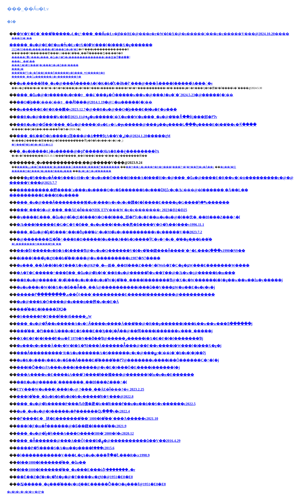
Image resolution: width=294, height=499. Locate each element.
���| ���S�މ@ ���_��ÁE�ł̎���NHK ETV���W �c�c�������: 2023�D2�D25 (102, 210)
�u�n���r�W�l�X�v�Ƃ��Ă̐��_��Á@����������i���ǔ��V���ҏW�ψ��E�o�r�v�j (116, 287)
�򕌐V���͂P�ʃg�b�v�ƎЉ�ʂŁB (32, 144)
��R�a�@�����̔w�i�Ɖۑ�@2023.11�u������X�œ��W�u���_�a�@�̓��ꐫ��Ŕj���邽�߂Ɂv (117, 117)
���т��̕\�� (23, 61)
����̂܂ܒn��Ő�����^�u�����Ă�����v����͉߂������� (68, 167)
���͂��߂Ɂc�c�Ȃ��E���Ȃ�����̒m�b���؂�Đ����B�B (58, 72)
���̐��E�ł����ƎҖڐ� (41, 309)
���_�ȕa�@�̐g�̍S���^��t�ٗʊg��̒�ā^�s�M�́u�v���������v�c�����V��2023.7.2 (109, 232)
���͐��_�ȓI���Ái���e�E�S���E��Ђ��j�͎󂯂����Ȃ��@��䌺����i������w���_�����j (115, 331)
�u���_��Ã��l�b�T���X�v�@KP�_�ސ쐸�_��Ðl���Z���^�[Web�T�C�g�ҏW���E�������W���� (133, 265)
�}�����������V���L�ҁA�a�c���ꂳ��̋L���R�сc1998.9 (83, 455)
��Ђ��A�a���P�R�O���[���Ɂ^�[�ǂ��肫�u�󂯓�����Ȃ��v (170, 167)
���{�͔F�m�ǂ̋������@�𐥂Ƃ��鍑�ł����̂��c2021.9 (71, 426)
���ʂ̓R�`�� (22, 38)
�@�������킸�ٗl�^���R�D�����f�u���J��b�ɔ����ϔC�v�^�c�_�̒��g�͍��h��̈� (114, 239)
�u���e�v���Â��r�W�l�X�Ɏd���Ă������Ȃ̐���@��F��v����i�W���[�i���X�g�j (119, 346)
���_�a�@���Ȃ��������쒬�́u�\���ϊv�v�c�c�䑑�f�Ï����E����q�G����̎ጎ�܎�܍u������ (123, 202)
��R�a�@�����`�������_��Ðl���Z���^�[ (72, 382)
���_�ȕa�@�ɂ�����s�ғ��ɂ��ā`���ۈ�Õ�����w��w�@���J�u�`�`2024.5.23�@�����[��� (125, 95)
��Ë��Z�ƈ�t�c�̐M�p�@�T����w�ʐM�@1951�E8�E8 (75, 477)
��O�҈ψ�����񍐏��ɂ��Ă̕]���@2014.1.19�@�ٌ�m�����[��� (84, 102)
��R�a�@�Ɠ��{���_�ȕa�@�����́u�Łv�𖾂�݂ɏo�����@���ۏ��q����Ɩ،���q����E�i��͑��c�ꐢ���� (136, 125)
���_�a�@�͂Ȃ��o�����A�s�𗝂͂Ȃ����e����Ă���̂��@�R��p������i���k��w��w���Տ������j (134, 324)
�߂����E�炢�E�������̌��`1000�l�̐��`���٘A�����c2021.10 (87, 418)
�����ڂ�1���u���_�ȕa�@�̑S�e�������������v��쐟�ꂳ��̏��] (71, 57)
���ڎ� (18, 69)
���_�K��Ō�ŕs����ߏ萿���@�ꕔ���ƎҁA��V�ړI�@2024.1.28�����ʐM (93, 136)
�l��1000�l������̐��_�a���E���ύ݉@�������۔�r (76, 470)
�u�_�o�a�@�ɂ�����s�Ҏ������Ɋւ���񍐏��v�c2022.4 (73, 411)
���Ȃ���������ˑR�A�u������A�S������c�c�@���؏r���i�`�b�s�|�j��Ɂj (111, 353)
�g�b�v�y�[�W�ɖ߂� (25, 492)
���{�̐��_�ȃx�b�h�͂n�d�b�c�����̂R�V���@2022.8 (75, 397)
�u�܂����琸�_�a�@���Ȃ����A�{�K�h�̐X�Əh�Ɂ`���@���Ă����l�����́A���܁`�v (115, 83)
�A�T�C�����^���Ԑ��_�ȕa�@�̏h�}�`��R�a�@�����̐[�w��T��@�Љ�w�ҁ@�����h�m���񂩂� (126, 273)
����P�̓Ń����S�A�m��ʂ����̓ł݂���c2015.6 (65, 448)
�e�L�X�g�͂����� (94, 171)
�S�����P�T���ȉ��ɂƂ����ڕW (54, 316)
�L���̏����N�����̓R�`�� (36, 244)
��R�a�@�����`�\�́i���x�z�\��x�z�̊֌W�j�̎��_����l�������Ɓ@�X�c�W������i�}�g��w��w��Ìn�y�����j (150, 280)
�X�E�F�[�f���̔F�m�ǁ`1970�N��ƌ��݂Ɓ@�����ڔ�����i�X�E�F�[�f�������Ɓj (110, 338)
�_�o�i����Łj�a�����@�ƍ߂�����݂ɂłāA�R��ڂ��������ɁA (88, 151)
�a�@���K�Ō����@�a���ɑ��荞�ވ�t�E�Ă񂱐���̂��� (68, 302)
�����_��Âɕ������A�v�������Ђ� (46, 76)
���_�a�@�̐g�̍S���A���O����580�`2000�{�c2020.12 (75, 433)
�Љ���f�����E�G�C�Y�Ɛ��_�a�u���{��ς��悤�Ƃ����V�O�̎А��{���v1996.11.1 (110, 225)
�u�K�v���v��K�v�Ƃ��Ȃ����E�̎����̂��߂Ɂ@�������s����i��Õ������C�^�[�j (118, 360)
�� (13, 45)
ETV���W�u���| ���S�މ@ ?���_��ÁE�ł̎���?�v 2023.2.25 (80, 389)
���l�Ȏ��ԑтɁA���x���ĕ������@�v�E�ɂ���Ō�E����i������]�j (98, 367)
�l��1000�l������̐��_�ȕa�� (51, 462)
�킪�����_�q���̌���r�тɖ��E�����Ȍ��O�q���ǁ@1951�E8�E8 (91, 484)
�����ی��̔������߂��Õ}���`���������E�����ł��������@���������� (116, 294)
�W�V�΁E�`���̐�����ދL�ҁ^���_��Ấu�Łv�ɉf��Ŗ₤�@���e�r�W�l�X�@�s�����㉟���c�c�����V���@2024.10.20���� (153, 34)
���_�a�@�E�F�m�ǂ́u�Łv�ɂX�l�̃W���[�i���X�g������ (84, 45)
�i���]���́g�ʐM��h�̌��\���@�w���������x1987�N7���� (88, 258)
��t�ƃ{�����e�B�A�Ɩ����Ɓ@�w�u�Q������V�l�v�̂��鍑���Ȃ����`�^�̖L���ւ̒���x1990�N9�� (131, 251)
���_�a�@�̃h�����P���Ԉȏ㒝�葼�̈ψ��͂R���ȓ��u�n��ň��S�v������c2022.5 (106, 404)
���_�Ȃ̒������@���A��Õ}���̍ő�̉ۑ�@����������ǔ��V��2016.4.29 (98, 441)
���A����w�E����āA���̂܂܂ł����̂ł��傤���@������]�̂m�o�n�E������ (105, 375)
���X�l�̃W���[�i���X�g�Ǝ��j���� (45, 65)
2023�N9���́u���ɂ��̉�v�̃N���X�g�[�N (45, 49)
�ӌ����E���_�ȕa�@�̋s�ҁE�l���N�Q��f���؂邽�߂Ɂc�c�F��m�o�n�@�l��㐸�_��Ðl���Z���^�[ (128, 217)
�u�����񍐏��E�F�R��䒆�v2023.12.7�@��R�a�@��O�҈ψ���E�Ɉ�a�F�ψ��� (97, 109)
